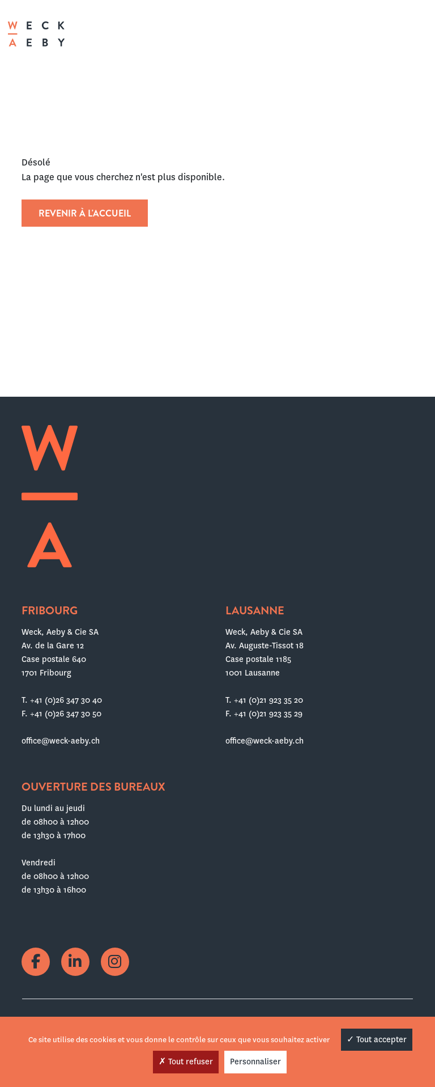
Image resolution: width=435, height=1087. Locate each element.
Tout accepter (377, 1039)
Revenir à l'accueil (85, 213)
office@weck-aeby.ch (61, 741)
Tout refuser (186, 1061)
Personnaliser (255, 1061)
